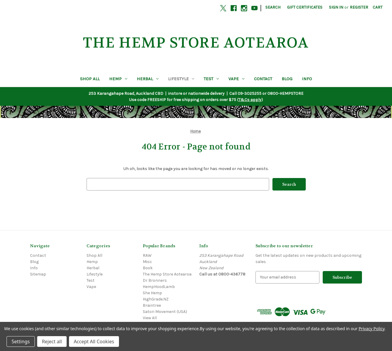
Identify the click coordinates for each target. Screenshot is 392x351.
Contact (263, 78)
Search (272, 7)
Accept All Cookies (94, 341)
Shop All (90, 78)
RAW (147, 255)
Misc (147, 261)
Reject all (52, 341)
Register (359, 7)
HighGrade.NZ (156, 299)
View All (150, 317)
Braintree (152, 305)
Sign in (336, 7)
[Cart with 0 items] (377, 7)
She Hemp (152, 292)
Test (211, 78)
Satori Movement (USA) (165, 311)
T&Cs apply (250, 99)
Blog (287, 78)
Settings (21, 341)
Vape (236, 78)
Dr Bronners (155, 280)
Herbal (148, 78)
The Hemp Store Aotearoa (167, 274)
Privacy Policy (372, 328)
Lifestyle (181, 78)
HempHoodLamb (159, 286)
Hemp (118, 78)
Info (307, 78)
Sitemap (38, 274)
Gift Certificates (304, 7)
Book (148, 267)
